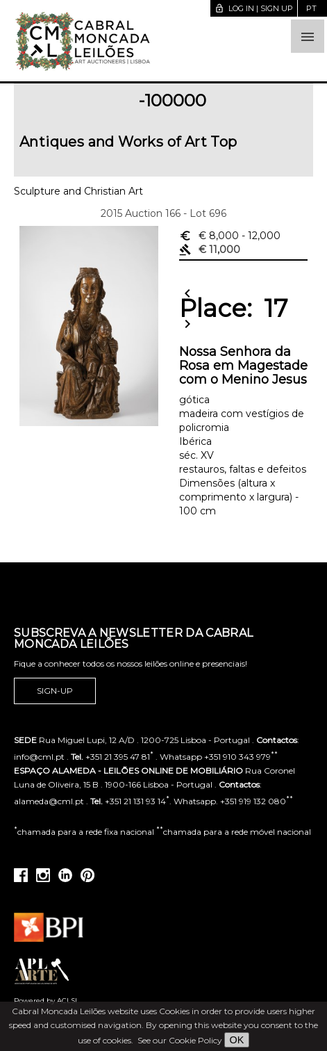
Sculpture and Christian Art (78, 191)
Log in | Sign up (254, 8)
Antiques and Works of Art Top (128, 141)
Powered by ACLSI (45, 1000)
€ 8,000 (229, 235)
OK (237, 1039)
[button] (307, 36)
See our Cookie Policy (179, 1040)
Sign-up (55, 690)
